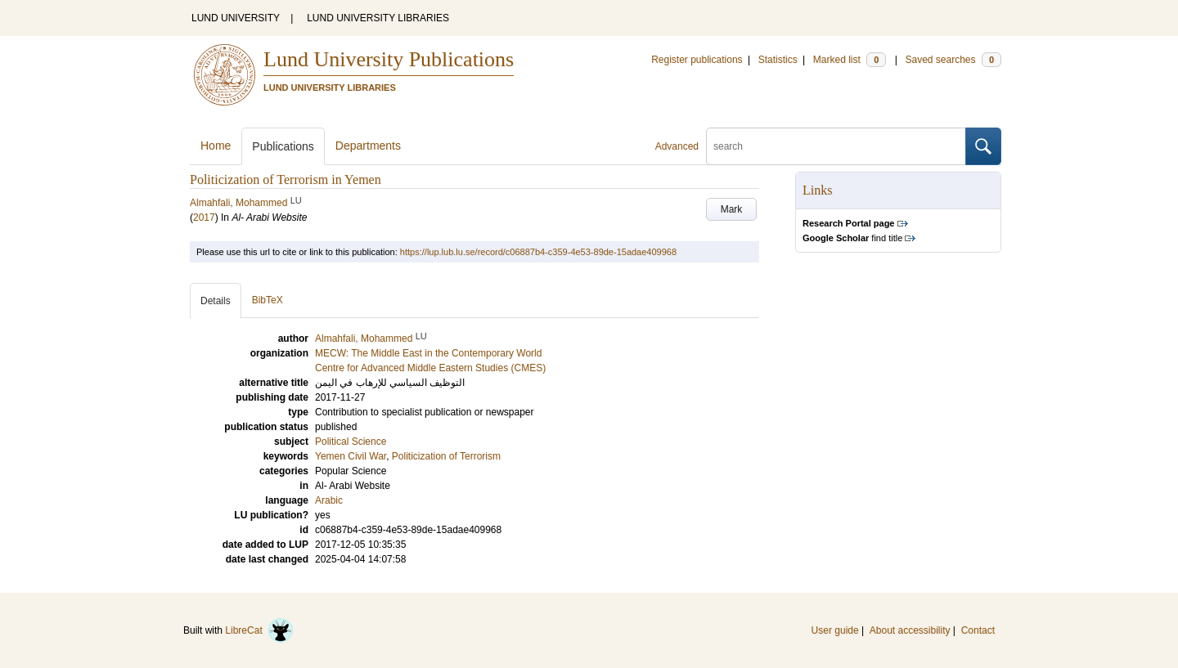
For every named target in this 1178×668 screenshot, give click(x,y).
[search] (836, 146)
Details (215, 301)
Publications (283, 146)
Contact (978, 630)
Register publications (696, 59)
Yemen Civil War (350, 456)
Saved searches (953, 59)
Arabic (329, 500)
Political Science (350, 441)
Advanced (677, 146)
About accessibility (910, 630)
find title (852, 238)
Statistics (778, 59)
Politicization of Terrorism (446, 456)
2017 (204, 217)
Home (215, 145)
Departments (368, 145)
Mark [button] (732, 209)
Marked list (849, 59)
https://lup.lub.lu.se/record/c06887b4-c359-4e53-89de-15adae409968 (538, 252)
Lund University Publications (388, 59)
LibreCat (259, 630)
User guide (835, 630)
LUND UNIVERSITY (235, 18)
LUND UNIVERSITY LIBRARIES (378, 18)
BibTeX (267, 300)
